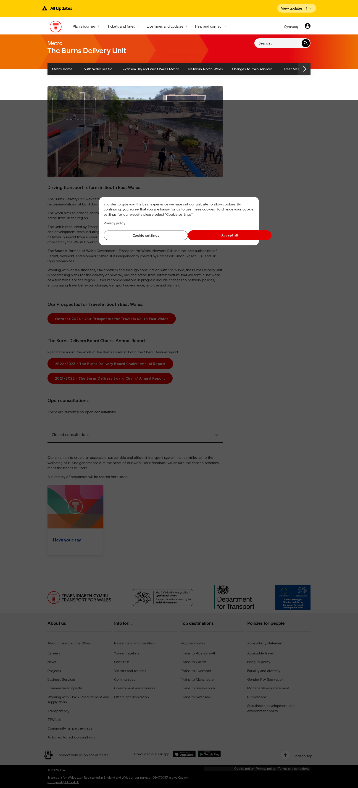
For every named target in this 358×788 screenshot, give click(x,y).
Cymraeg (291, 26)
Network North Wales (205, 69)
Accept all (217, 235)
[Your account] (308, 26)
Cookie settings (140, 235)
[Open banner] (296, 8)
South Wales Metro (97, 69)
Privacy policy (114, 223)
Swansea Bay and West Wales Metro (150, 69)
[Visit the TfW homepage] (56, 27)
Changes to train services (252, 69)
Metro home (62, 69)
